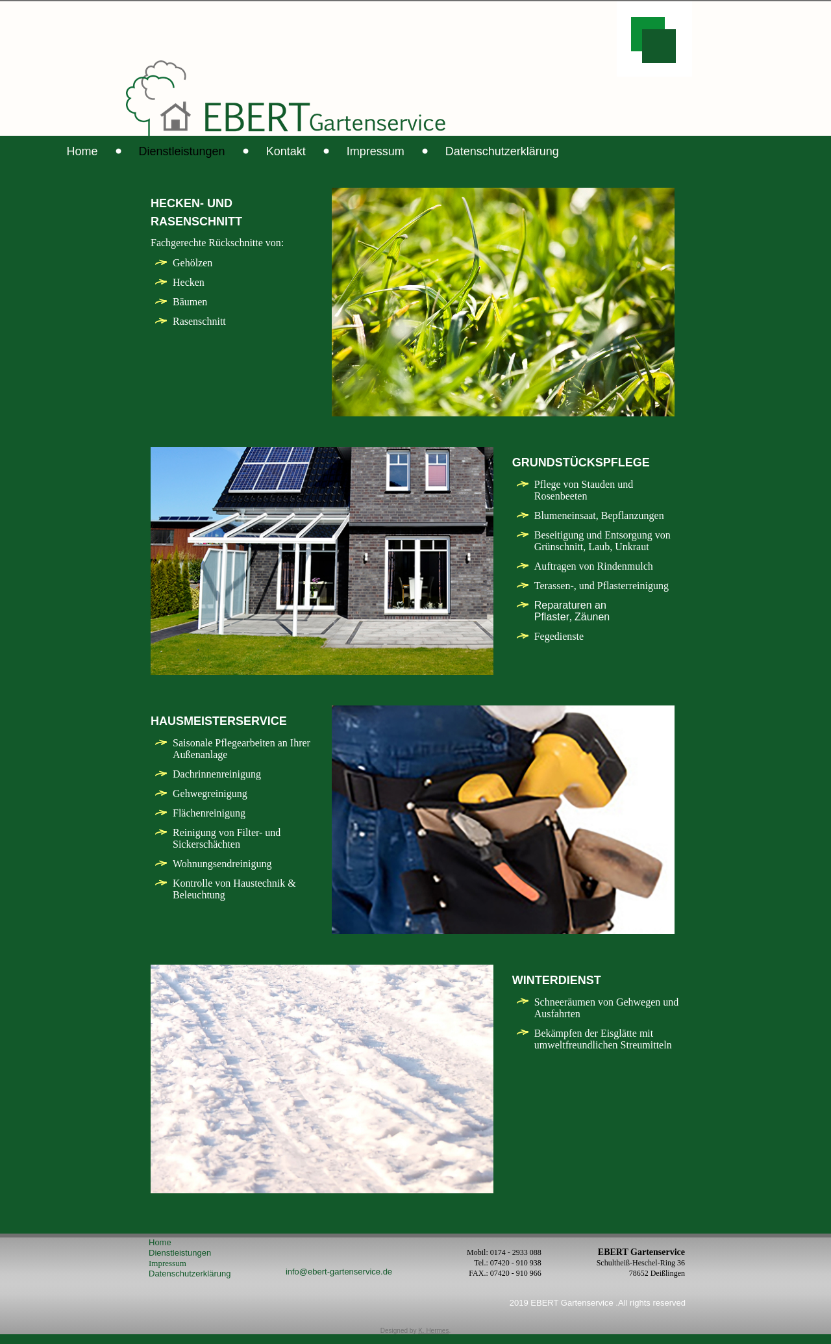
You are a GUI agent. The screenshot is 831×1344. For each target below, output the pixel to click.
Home (197, 151)
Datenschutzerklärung (617, 151)
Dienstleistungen (297, 151)
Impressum (490, 151)
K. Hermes (433, 1340)
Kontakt (401, 151)
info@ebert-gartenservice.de (339, 1281)
